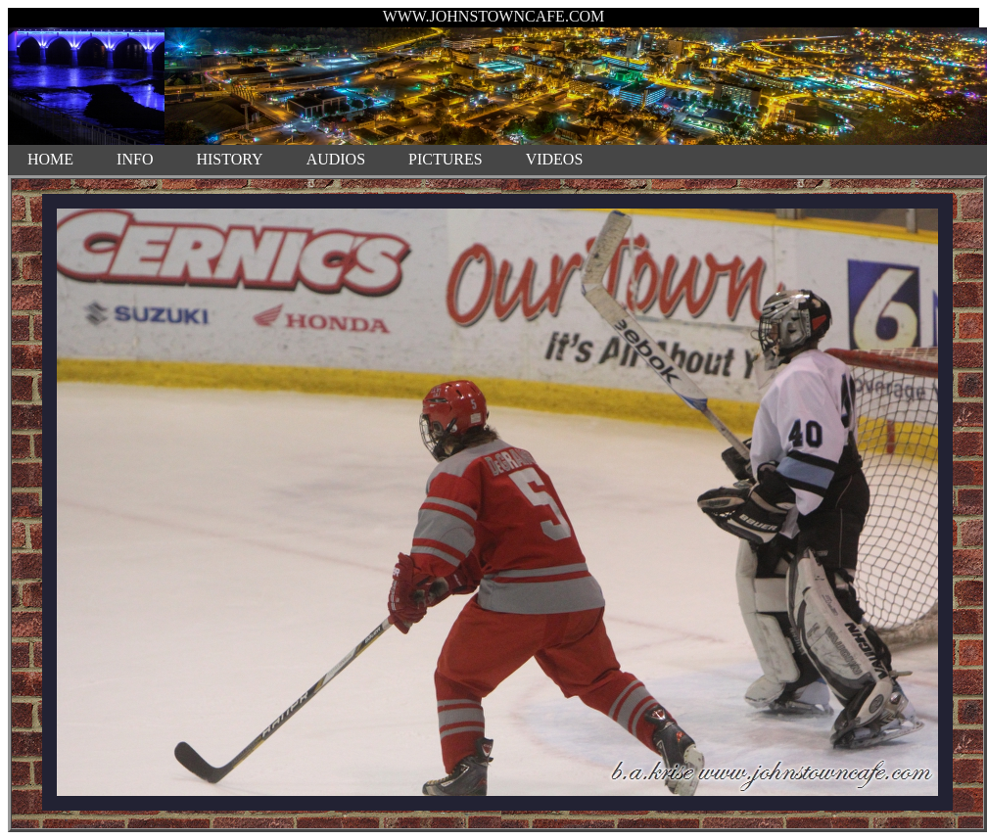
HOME (50, 159)
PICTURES (445, 159)
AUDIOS (335, 159)
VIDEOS (555, 159)
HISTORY (229, 159)
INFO (135, 159)
